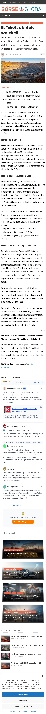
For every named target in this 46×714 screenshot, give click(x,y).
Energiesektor (17, 612)
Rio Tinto (32, 23)
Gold (13, 550)
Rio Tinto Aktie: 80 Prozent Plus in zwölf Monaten (27, 636)
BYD (16, 569)
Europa (14, 593)
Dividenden (5, 23)
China (20, 569)
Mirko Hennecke (8, 54)
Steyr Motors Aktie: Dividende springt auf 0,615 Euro (21, 596)
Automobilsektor (9, 569)
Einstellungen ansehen (23, 707)
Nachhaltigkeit (13, 23)
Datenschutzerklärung (24, 711)
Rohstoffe (40, 23)
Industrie (20, 593)
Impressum (33, 711)
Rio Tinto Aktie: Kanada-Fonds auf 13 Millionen (26, 654)
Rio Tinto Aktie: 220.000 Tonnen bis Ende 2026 (26, 663)
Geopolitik (7, 550)
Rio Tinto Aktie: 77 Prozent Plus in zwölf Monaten (27, 645)
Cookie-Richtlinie (14, 711)
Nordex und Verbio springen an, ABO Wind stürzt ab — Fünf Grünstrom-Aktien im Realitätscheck (21, 616)
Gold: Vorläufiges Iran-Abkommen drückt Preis (19, 553)
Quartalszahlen (24, 23)
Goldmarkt (19, 550)
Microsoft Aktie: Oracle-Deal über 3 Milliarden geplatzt (23, 2)
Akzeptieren (23, 694)
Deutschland (8, 612)
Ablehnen (23, 700)
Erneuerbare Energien (29, 612)
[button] (43, 676)
